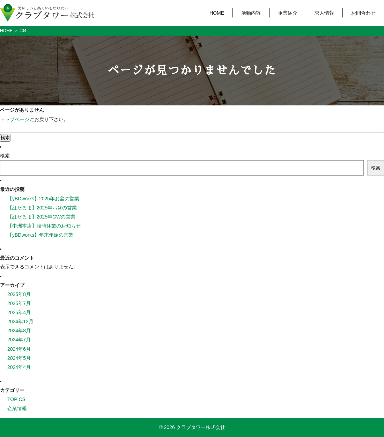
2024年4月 (19, 367)
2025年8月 (19, 294)
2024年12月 (20, 321)
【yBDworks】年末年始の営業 (40, 235)
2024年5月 (19, 358)
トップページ (14, 119)
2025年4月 (19, 312)
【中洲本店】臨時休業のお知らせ (44, 226)
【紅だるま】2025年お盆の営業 (42, 207)
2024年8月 (19, 330)
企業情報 (17, 408)
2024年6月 (19, 349)
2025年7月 (19, 303)
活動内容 (251, 13)
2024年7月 (19, 339)
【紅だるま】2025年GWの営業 (41, 217)
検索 (5, 155)
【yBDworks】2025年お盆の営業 (43, 198)
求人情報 (324, 13)
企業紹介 (287, 13)
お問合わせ (363, 13)
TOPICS (16, 399)
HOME (216, 13)
